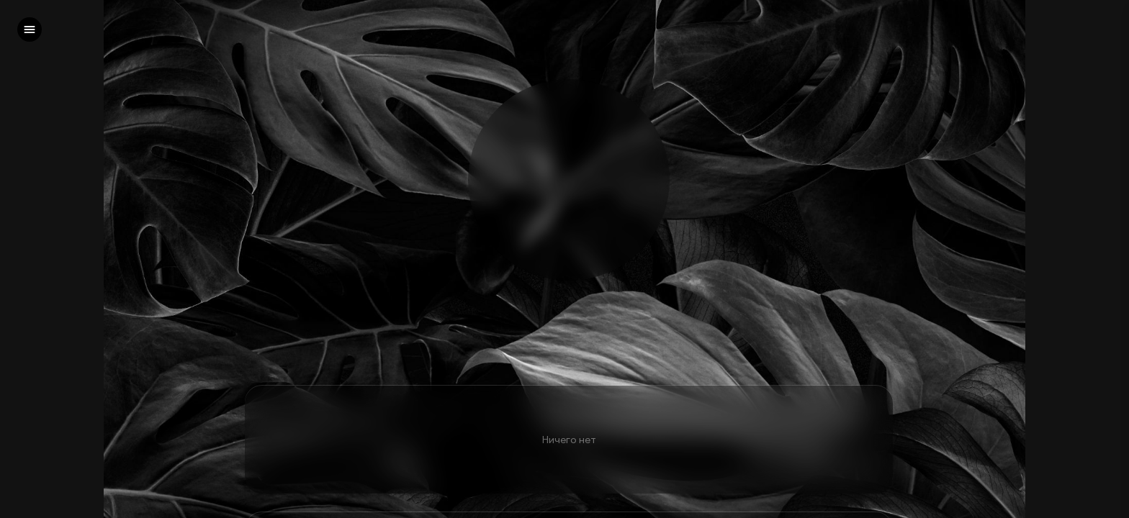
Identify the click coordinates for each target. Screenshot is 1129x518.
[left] (29, 29)
